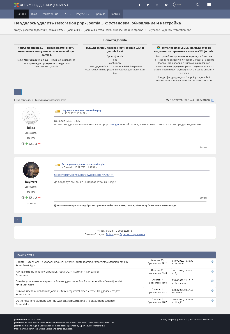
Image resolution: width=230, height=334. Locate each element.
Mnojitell (26, 294)
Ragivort (31, 182)
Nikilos (25, 304)
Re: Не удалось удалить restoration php (83, 164)
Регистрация (50, 14)
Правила (100, 14)
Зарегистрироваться (132, 234)
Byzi (177, 273)
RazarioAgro (28, 265)
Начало (21, 14)
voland (178, 292)
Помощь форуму (167, 319)
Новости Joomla (115, 40)
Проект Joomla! (115, 56)
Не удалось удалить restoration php (82, 110)
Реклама (183, 319)
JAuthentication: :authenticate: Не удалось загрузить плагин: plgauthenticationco (65, 300)
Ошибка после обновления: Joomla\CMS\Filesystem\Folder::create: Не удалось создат (68, 291)
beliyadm (179, 263)
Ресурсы (82, 14)
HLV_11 (178, 302)
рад (115, 59)
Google (115, 124)
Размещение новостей (202, 319)
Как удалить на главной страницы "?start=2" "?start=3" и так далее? (57, 271)
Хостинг (115, 14)
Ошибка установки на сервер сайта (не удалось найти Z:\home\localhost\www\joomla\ (69, 281)
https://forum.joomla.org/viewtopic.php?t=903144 (84, 174)
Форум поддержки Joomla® (41, 5)
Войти (110, 234)
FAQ (67, 14)
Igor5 (25, 274)
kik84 (31, 128)
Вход (34, 14)
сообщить (115, 63)
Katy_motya (28, 284)
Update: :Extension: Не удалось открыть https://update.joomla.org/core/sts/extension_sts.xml (72, 262)
